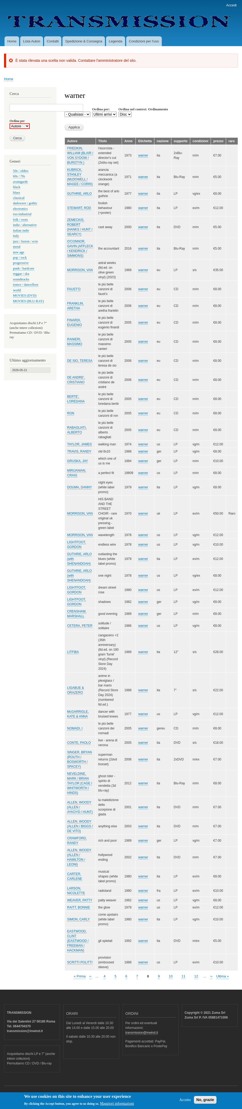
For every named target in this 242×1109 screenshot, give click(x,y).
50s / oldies (20, 171)
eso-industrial (22, 214)
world (17, 290)
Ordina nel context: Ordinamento (143, 109)
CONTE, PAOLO (79, 743)
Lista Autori (31, 41)
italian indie (21, 230)
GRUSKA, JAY (77, 461)
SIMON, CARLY (78, 919)
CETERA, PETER (79, 626)
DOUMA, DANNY (79, 487)
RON (70, 413)
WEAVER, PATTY (79, 900)
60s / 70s (19, 176)
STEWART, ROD (79, 208)
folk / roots (20, 219)
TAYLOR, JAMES (79, 444)
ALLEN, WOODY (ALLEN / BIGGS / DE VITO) (80, 826)
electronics (20, 209)
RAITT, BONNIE (78, 907)
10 (170, 976)
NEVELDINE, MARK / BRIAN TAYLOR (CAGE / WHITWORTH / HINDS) (79, 783)
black (16, 187)
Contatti (53, 41)
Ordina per (17, 121)
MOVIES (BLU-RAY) (28, 301)
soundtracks (21, 279)
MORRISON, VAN (80, 270)
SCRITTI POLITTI (79, 962)
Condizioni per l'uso (144, 41)
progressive (21, 263)
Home (11, 41)
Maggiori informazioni (117, 1105)
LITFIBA (73, 652)
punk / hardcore (23, 268)
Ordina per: (101, 109)
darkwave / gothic (25, 203)
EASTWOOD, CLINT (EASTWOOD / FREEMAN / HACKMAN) (78, 940)
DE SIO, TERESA (79, 361)
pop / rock (20, 257)
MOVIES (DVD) (24, 295)
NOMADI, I (75, 728)
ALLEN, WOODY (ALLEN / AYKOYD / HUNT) (80, 807)
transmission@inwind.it (141, 1032)
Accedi (231, 5)
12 (196, 976)
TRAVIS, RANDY (79, 451)
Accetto (185, 1101)
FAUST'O (73, 289)
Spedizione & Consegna (84, 41)
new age (18, 252)
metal (16, 247)
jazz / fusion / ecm (25, 241)
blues (16, 192)
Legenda (115, 41)
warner (143, 155)
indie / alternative (25, 225)
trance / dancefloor (26, 284)
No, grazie (205, 1101)
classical (18, 198)
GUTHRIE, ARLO (79, 193)
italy (16, 236)
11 (183, 976)
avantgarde (20, 182)
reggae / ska (21, 274)
